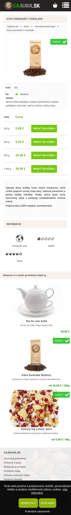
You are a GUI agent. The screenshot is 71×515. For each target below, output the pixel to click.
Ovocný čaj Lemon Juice (36, 429)
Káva (26, 26)
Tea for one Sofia (36, 321)
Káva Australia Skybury (36, 375)
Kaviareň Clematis (13, 479)
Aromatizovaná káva (45, 26)
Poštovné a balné (12, 462)
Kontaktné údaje (12, 471)
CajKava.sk (12, 26)
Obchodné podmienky (15, 458)
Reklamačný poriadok (15, 467)
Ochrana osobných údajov (17, 475)
